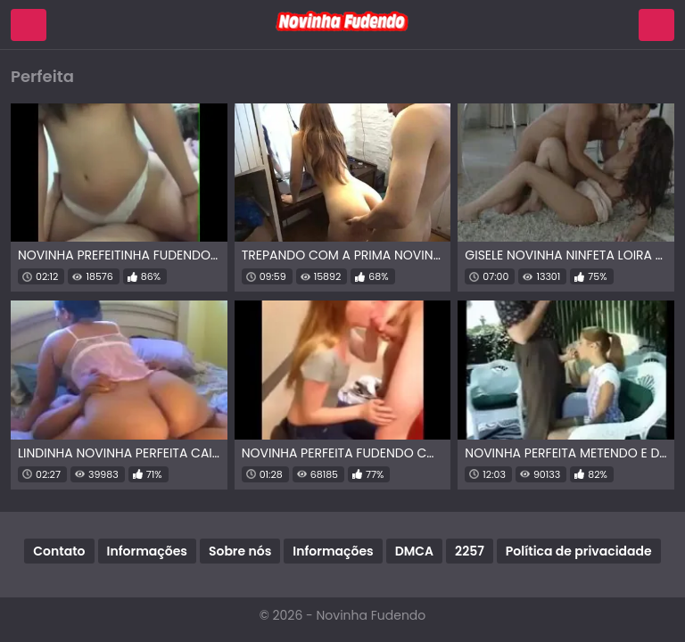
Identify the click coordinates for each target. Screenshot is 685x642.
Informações (147, 551)
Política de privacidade (579, 551)
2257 (469, 551)
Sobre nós (240, 551)
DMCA (414, 551)
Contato (59, 551)
